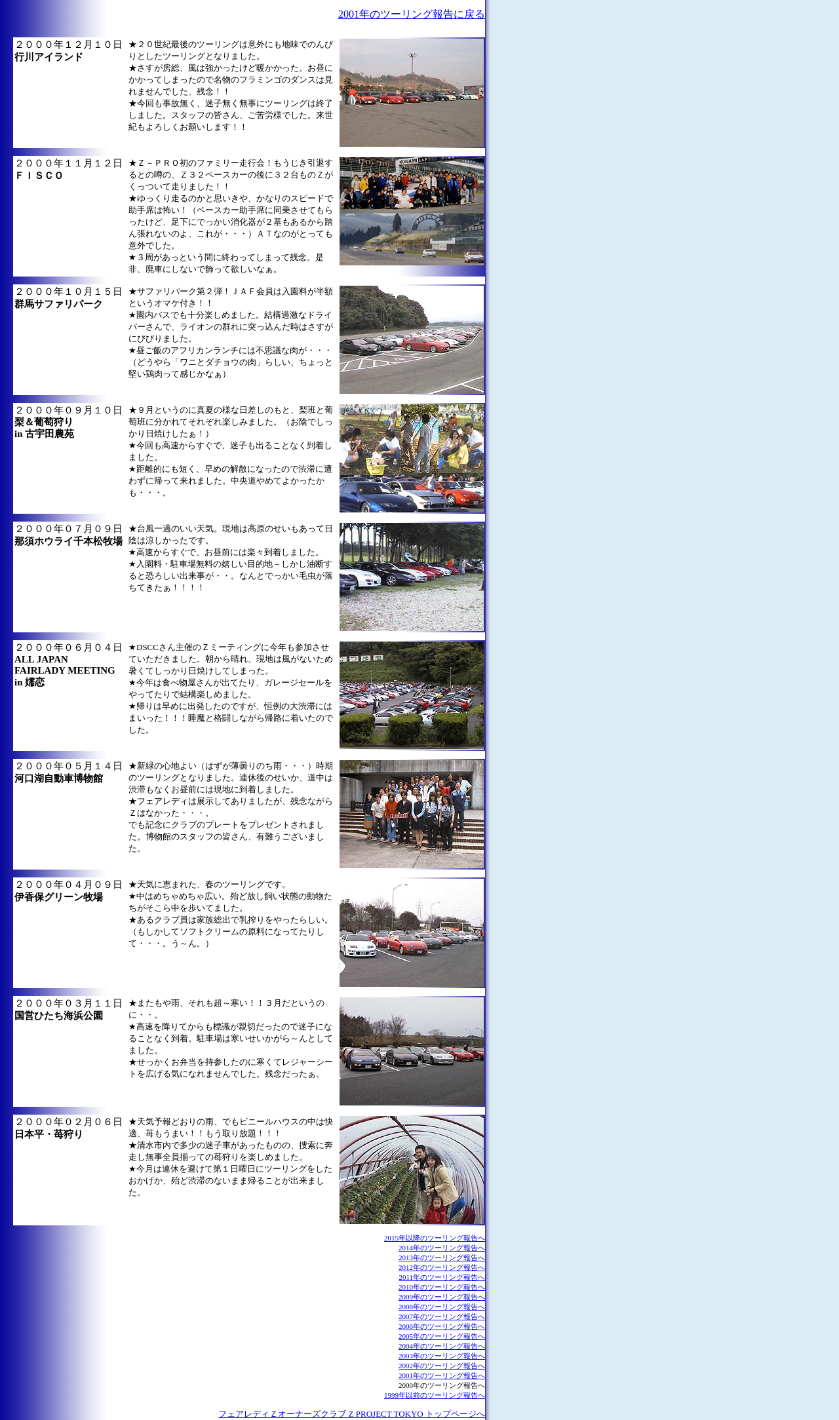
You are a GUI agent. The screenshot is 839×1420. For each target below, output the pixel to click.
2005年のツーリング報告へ (442, 1336)
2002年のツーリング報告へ (442, 1366)
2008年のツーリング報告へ (442, 1307)
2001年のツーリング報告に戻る (411, 14)
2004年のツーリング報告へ (442, 1346)
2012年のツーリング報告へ (442, 1267)
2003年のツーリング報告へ (442, 1356)
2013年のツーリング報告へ (442, 1257)
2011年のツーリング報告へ (442, 1277)
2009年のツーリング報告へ (442, 1297)
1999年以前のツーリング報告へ (434, 1395)
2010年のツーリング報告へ (442, 1287)
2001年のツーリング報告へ (442, 1375)
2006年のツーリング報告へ (442, 1326)
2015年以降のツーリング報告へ (434, 1238)
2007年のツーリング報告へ (442, 1316)
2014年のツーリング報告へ (442, 1248)
